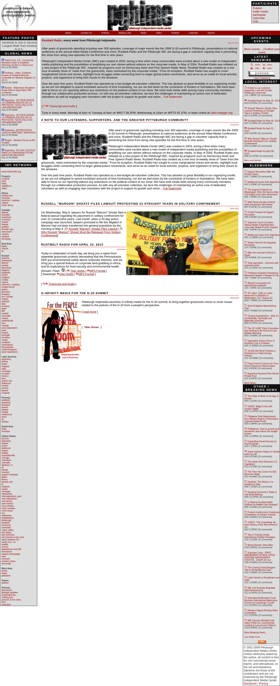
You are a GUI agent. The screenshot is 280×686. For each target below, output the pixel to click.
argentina (6, 359)
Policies (106, 33)
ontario (5, 222)
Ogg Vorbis (78, 270)
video (4, 188)
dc (3, 467)
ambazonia (7, 195)
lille (3, 311)
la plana (5, 306)
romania (6, 337)
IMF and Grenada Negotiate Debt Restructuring (259, 589)
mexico (5, 376)
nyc (3, 513)
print (4, 181)
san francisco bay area (13, 537)
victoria (5, 234)
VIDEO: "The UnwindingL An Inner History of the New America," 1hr (261, 524)
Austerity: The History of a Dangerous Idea (258, 483)
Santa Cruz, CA (12, 60)
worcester (6, 563)
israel (4, 573)
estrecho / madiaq (10, 200)
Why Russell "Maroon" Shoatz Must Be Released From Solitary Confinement (81, 232)
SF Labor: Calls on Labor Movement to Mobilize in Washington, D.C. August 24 (258, 295)
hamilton (6, 215)
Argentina (9, 100)
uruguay (6, 393)
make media (260, 11)
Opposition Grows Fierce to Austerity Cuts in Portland (259, 342)
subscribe (259, 18)
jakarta (5, 409)
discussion (7, 590)
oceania (5, 179)
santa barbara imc (10, 539)
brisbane (6, 405)
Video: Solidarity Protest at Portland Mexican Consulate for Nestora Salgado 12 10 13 (18, 76)
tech (4, 602)
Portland (9, 73)
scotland (6, 342)
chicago (5, 458)
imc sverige (7, 296)
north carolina (8, 508)
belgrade (6, 272)
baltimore (6, 448)
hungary (6, 294)
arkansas (6, 441)
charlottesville (8, 455)
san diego (6, 532)
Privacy (263, 683)
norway (5, 325)
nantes (5, 318)
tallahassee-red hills (11, 549)
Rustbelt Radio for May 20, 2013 (264, 100)
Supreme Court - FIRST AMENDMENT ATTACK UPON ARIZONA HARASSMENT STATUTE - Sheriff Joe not (259, 556)
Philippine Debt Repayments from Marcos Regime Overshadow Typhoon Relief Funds (261, 418)
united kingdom (9, 349)
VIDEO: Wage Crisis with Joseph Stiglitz (258, 407)
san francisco (8, 535)
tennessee (7, 551)
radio (4, 183)
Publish (257, 8)
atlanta (5, 443)
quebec (5, 227)
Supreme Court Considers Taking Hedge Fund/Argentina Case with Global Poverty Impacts (261, 225)
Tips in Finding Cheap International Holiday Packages (259, 536)
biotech (5, 583)
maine (5, 489)
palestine (6, 575)
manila (5, 248)
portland (6, 523)
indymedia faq (9, 595)
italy (3, 304)
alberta (5, 212)
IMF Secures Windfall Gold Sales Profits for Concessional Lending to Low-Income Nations (260, 623)
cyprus (5, 282)
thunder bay (7, 229)
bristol (4, 275)
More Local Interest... (253, 160)
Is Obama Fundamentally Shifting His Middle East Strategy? (261, 503)
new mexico (7, 503)
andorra (5, 258)
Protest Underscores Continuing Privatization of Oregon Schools (261, 513)
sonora (5, 388)
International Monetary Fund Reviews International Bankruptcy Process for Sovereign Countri (261, 600)
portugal (6, 335)
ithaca (4, 479)
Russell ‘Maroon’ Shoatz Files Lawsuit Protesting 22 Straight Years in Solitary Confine (260, 110)
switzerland (7, 345)
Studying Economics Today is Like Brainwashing (260, 493)
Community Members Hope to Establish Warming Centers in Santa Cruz (17, 62)
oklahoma (6, 515)
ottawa (5, 224)
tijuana (5, 390)
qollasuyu (6, 383)
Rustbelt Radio (52, 40)
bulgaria (5, 277)
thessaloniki (7, 347)
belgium (5, 270)
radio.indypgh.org (221, 112)
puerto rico (7, 381)
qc (3, 251)
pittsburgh (6, 520)
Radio (144, 33)
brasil (4, 364)
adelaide (6, 400)
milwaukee (7, 494)
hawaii (5, 470)
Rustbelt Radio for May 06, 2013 (264, 121)
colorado (6, 462)
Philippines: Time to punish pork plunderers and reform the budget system (261, 431)
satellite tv (7, 186)
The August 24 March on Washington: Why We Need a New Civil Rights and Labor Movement (261, 192)
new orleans (8, 506)
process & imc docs (11, 600)
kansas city (7, 482)
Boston (8, 88)
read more (89, 311)
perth (4, 417)
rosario (5, 385)
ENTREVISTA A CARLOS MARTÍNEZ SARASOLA (18, 131)
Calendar (193, 33)
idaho (4, 477)
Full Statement (173, 96)
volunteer (6, 604)
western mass (8, 561)
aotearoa (6, 402)
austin (4, 446)
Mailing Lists (125, 33)
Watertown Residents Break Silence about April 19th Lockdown (18, 90)
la (2, 484)
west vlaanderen (10, 352)
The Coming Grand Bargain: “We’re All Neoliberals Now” (260, 568)
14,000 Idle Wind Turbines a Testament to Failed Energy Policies (259, 353)
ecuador (6, 373)
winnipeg (6, 239)
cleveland (6, 460)
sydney (5, 422)
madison (6, 486)
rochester (6, 527)
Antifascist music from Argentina (263, 182)
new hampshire (9, 498)
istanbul (5, 301)
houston (5, 472)
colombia (6, 371)
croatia (5, 280)
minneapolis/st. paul (11, 496)
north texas (7, 511)
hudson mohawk (10, 474)
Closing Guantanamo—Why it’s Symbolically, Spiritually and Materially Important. (261, 318)
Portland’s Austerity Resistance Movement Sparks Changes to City (261, 274)
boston (5, 450)
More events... (253, 49)
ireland (5, 299)
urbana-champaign (11, 554)
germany (6, 292)
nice (4, 323)
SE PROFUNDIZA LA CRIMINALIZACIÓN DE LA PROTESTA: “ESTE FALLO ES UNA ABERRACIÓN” (18, 104)
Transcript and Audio (59, 106)
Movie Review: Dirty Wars (260, 545)
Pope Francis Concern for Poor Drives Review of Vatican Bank (261, 364)
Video (159, 33)
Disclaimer (250, 683)
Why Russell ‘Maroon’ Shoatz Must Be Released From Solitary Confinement (260, 141)
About (68, 33)
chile (4, 369)
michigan (6, 491)
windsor (5, 236)
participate (259, 14)
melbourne (7, 414)
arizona (5, 438)
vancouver (7, 231)
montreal (6, 219)
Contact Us (86, 33)
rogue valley (8, 530)
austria (5, 265)
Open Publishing (262, 78)
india (4, 429)
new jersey (7, 501)
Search (211, 33)
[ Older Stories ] (92, 327)
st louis (5, 547)
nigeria (5, 203)
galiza (4, 289)
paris (4, 330)
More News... (250, 383)
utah (4, 556)
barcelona (6, 268)
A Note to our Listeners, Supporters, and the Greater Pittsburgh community (258, 90)
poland (5, 333)
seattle (5, 544)
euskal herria (8, 287)
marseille (6, 316)
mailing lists (7, 597)
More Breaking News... (255, 632)
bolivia (5, 361)
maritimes (6, 217)
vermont (6, 559)
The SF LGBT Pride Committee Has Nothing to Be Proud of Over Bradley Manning (261, 330)
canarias (6, 198)
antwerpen (7, 260)
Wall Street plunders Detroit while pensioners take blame (259, 203)
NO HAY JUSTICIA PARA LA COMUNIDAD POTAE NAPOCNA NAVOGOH (18, 152)
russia (4, 340)
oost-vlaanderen (10, 328)
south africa (7, 205)
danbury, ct (7, 465)
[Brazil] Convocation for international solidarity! (257, 284)
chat (255, 21)
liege (4, 308)
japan (4, 246)
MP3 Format (97, 270)
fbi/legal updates (10, 592)
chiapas (5, 366)
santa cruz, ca (9, 542)
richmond (6, 525)
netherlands (7, 320)
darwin (5, 407)
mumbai (5, 431)
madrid (5, 313)
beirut (4, 571)
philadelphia (8, 518)
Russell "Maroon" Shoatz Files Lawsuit (91, 228)
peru (4, 378)
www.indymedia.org (11, 171)
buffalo (5, 453)
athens (5, 263)
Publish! (175, 33)
